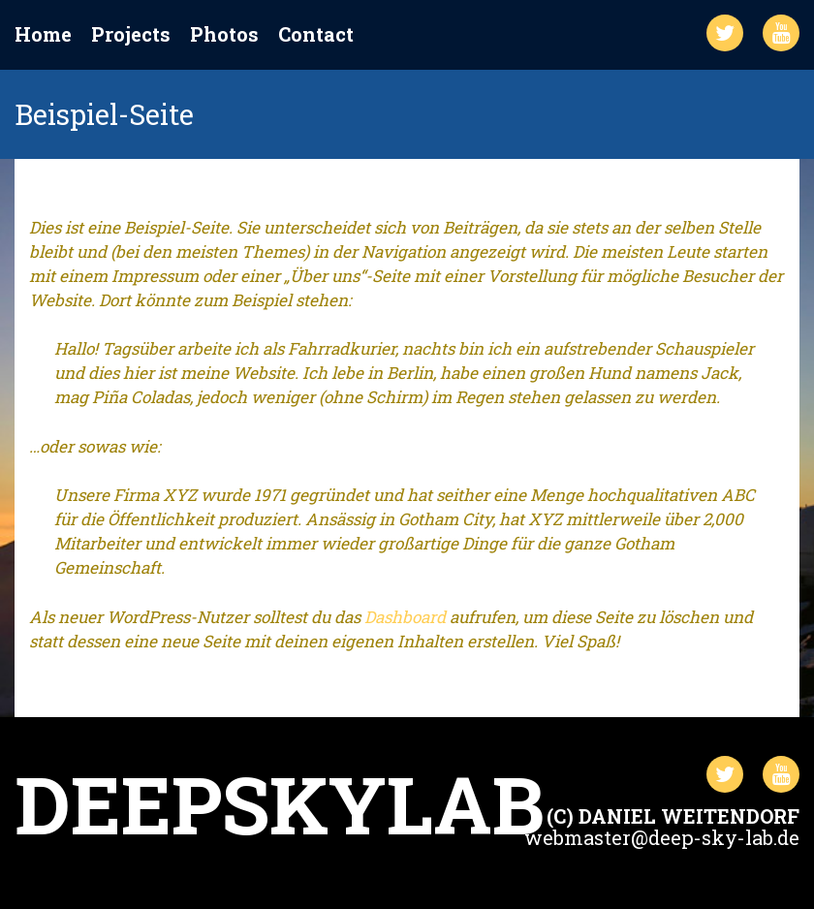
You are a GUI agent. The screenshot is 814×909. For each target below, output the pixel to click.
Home (43, 34)
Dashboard (405, 617)
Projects (131, 34)
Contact (316, 34)
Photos (224, 34)
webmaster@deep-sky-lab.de (661, 837)
